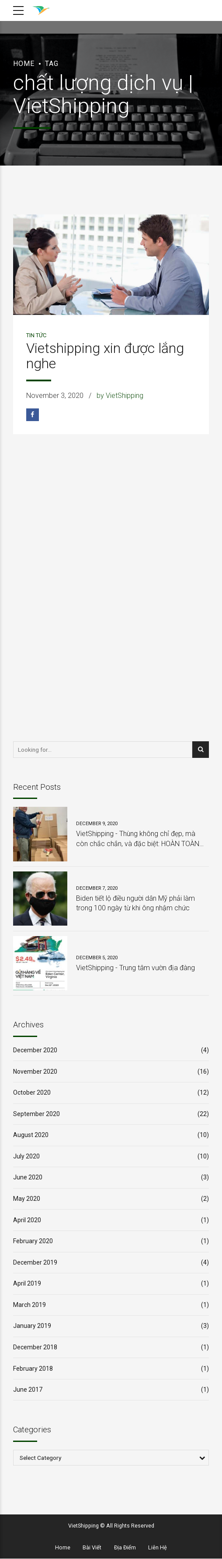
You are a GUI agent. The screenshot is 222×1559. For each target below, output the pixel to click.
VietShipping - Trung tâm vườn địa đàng (135, 968)
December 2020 (35, 1050)
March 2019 (29, 1304)
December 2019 (35, 1262)
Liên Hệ (157, 1548)
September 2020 (36, 1113)
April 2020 (27, 1220)
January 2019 (32, 1325)
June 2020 (27, 1177)
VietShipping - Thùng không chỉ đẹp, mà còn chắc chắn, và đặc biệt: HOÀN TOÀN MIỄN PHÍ (137, 839)
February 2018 (33, 1368)
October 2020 (32, 1092)
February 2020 (33, 1241)
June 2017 (27, 1389)
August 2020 (31, 1134)
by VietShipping (120, 395)
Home (24, 63)
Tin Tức (36, 335)
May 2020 (26, 1198)
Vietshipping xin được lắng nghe (105, 356)
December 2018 (35, 1347)
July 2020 (26, 1156)
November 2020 (35, 1071)
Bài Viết (92, 1548)
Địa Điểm (125, 1548)
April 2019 (27, 1283)
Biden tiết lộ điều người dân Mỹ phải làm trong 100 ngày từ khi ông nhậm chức (135, 903)
